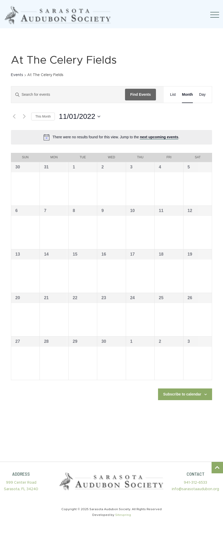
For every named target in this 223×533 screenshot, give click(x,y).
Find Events (140, 94)
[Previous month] (14, 116)
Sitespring (123, 514)
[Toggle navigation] (214, 15)
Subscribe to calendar (182, 394)
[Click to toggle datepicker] (79, 116)
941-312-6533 (195, 482)
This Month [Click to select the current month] (43, 116)
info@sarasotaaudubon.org (195, 489)
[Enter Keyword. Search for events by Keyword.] (68, 94)
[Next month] (24, 116)
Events (17, 75)
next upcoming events (159, 137)
